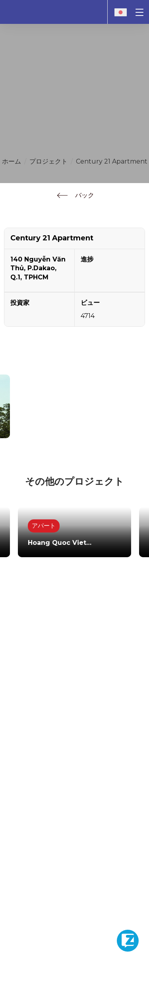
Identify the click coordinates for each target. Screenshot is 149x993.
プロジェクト (48, 161)
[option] (74, 525)
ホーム (11, 161)
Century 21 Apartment (111, 161)
